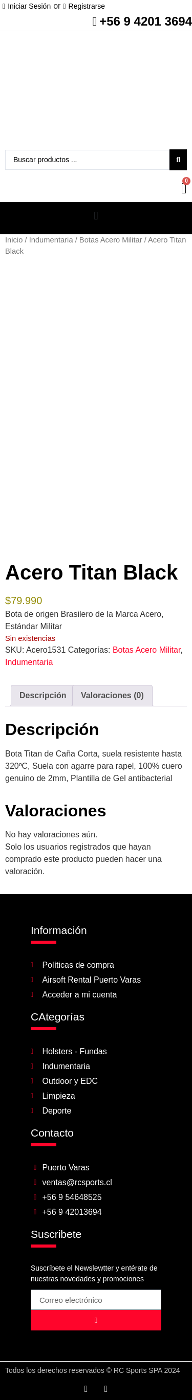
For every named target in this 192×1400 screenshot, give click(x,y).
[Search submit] (178, 159)
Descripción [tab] (43, 680)
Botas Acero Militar (110, 240)
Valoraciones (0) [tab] (112, 680)
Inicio (14, 240)
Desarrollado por (140, 1391)
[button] (96, 215)
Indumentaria (51, 240)
